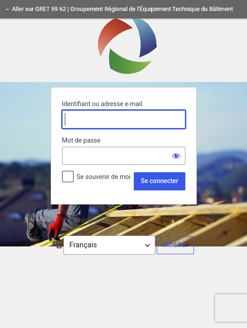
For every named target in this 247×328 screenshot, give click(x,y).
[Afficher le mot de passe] (176, 156)
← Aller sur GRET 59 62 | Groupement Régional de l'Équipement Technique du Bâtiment (119, 8)
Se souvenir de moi (104, 176)
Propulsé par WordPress (123, 44)
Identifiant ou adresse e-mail (102, 104)
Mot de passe (81, 140)
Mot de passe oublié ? (90, 219)
